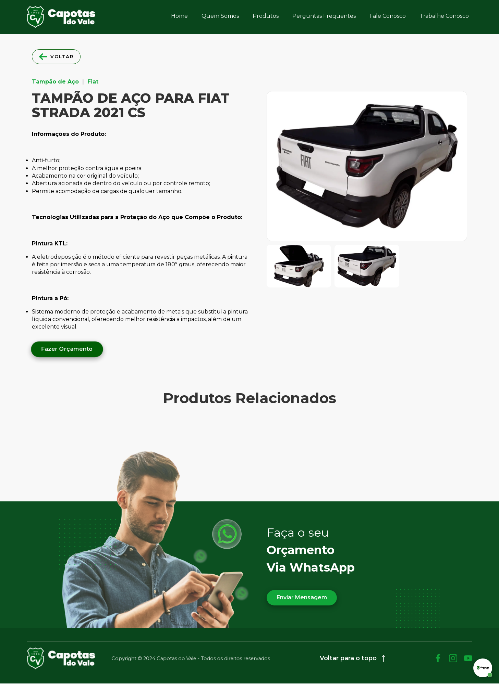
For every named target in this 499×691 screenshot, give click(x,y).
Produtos (266, 16)
